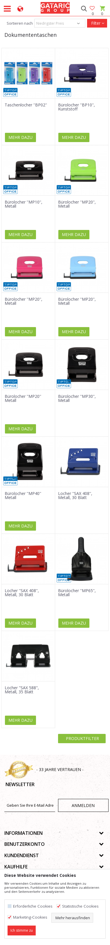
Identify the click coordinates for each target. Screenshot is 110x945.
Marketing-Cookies (30, 917)
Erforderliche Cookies (33, 906)
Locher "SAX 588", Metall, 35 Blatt (22, 690)
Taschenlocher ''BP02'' (26, 105)
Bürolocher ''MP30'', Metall (77, 398)
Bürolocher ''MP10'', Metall (23, 204)
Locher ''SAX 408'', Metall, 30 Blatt (75, 495)
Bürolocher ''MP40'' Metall (23, 495)
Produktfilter (82, 738)
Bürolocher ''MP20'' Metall (23, 398)
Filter (97, 23)
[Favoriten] (92, 8)
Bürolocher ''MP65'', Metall (77, 593)
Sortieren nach (19, 23)
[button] (84, 8)
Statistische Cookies (80, 906)
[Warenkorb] (102, 13)
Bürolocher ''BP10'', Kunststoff (76, 107)
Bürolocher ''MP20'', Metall (77, 204)
